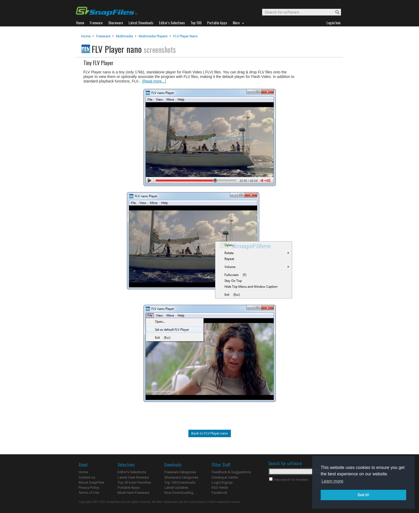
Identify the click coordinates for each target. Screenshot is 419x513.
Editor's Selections (132, 472)
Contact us (87, 477)
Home (86, 36)
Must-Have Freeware (133, 493)
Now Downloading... (180, 493)
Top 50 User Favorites (134, 482)
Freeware (103, 36)
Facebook (219, 493)
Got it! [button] (363, 495)
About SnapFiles (91, 482)
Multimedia (124, 36)
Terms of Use (89, 493)
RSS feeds (220, 488)
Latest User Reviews (133, 477)
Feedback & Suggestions (231, 472)
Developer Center (225, 477)
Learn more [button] (332, 481)
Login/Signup (222, 482)
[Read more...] (154, 81)
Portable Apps (129, 488)
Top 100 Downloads (179, 482)
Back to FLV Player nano (209, 433)
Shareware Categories (181, 477)
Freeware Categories (180, 472)
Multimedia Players (153, 36)
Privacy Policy (89, 488)
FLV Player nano (185, 36)
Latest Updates (176, 488)
